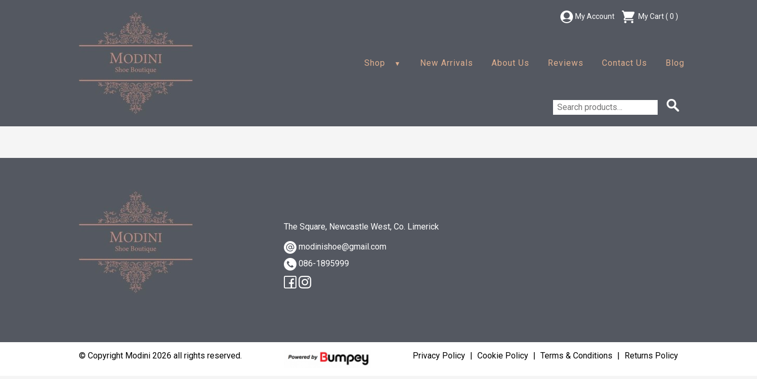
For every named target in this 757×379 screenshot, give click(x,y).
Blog (675, 63)
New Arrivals (446, 63)
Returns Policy (651, 356)
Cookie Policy (502, 356)
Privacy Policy (439, 356)
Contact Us (624, 63)
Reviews (566, 63)
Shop (374, 63)
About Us (510, 63)
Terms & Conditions (576, 356)
